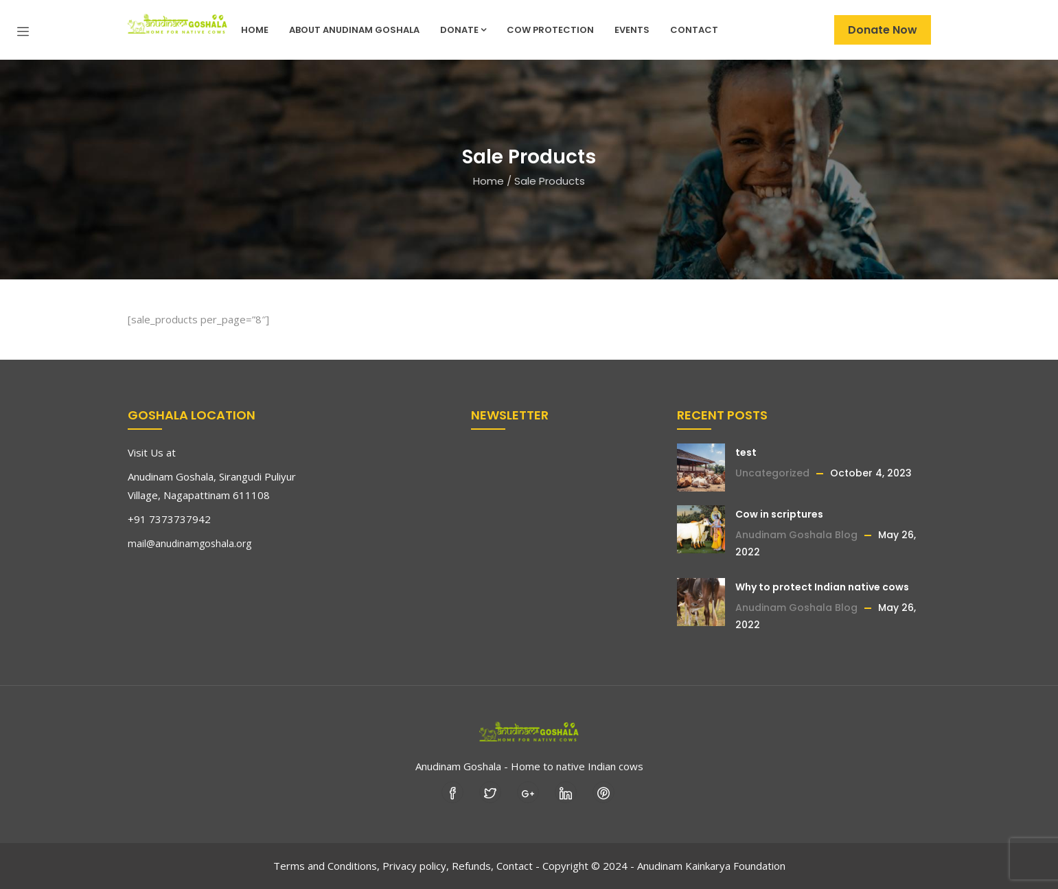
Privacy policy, (415, 866)
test (746, 452)
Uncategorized (772, 473)
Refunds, (473, 866)
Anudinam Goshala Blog (796, 535)
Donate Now (882, 30)
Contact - (518, 866)
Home (254, 29)
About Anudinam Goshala (354, 29)
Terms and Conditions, (326, 866)
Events (631, 29)
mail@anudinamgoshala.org (189, 543)
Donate (463, 29)
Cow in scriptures (779, 514)
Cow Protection (550, 29)
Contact (694, 29)
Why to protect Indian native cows (822, 587)
